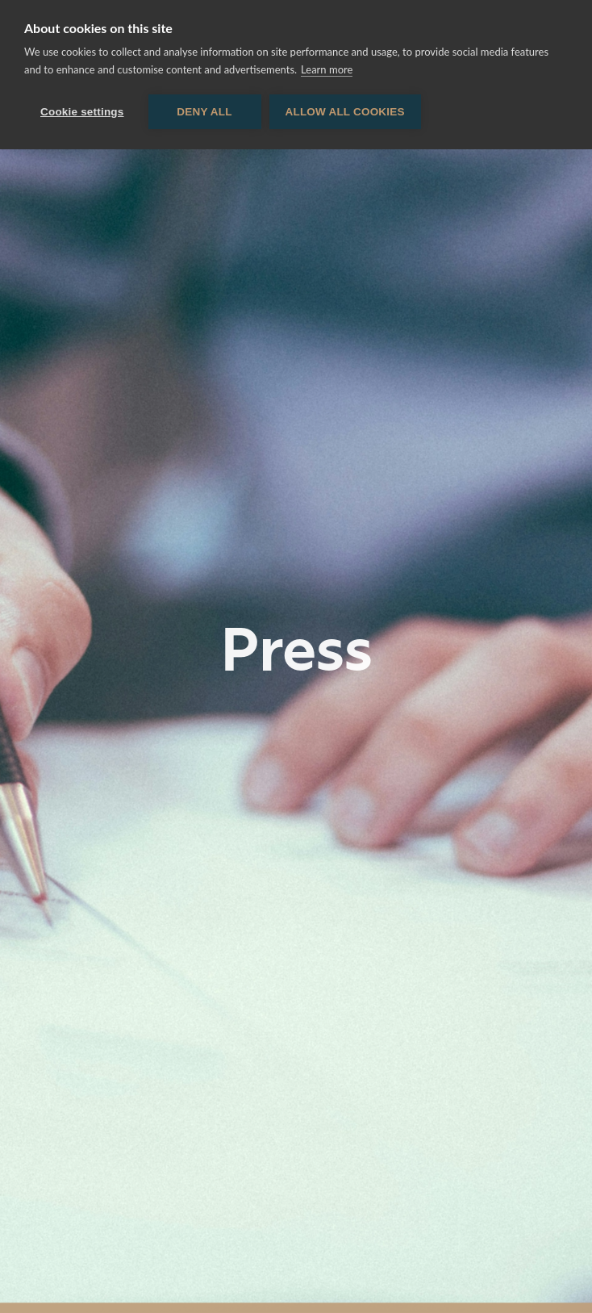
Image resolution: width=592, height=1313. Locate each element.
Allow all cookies (345, 112)
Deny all (204, 112)
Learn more (326, 69)
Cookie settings (82, 112)
